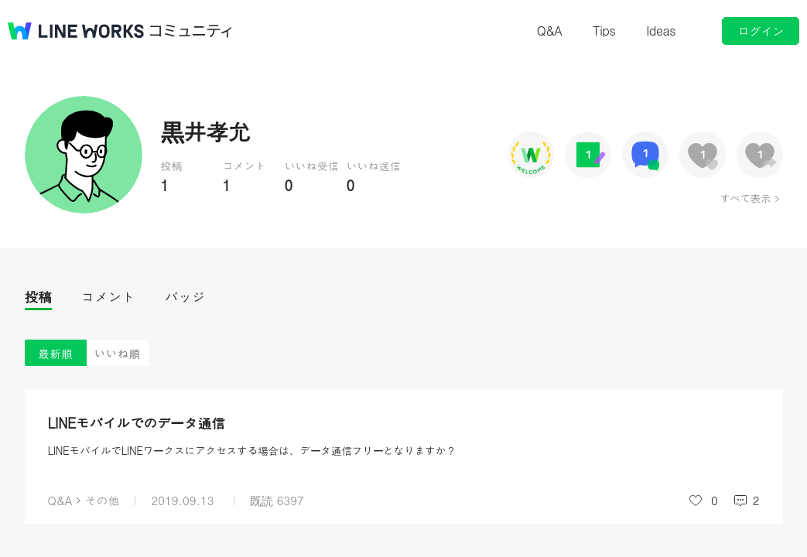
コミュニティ (191, 31)
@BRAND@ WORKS (76, 30)
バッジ (185, 296)
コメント (108, 296)
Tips (604, 30)
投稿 (38, 296)
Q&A (550, 30)
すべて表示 (745, 198)
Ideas (660, 30)
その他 (101, 500)
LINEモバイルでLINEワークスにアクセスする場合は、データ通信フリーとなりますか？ (252, 450)
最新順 (55, 353)
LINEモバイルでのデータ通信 (136, 422)
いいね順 (117, 353)
